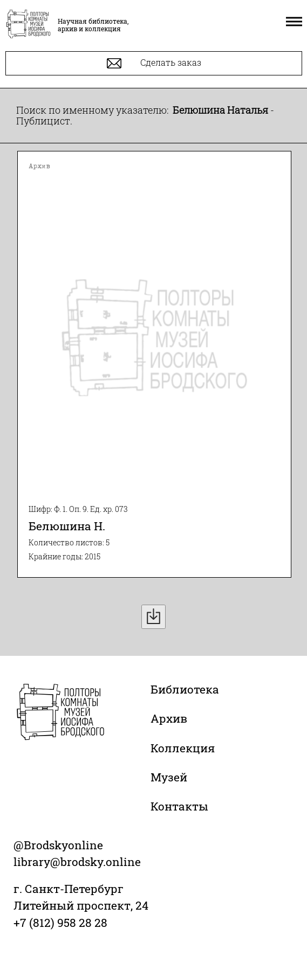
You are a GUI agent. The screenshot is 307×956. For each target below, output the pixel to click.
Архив (169, 718)
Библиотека (185, 689)
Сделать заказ (154, 63)
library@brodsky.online (77, 861)
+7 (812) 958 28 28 (60, 922)
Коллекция (183, 748)
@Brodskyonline (58, 845)
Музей (169, 777)
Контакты (179, 806)
